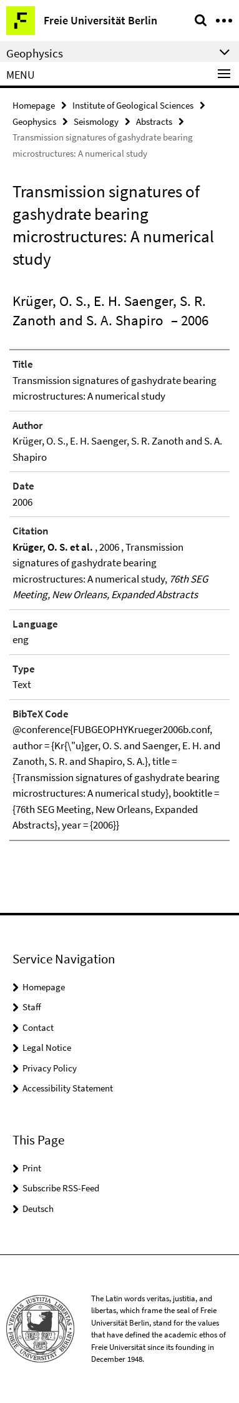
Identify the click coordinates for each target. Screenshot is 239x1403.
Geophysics (34, 121)
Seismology (96, 121)
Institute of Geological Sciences (132, 105)
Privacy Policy (49, 1068)
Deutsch (38, 1208)
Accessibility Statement (67, 1088)
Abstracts (154, 121)
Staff (31, 1007)
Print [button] (31, 1168)
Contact (38, 1027)
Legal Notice (46, 1047)
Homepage (33, 105)
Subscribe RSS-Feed (60, 1188)
